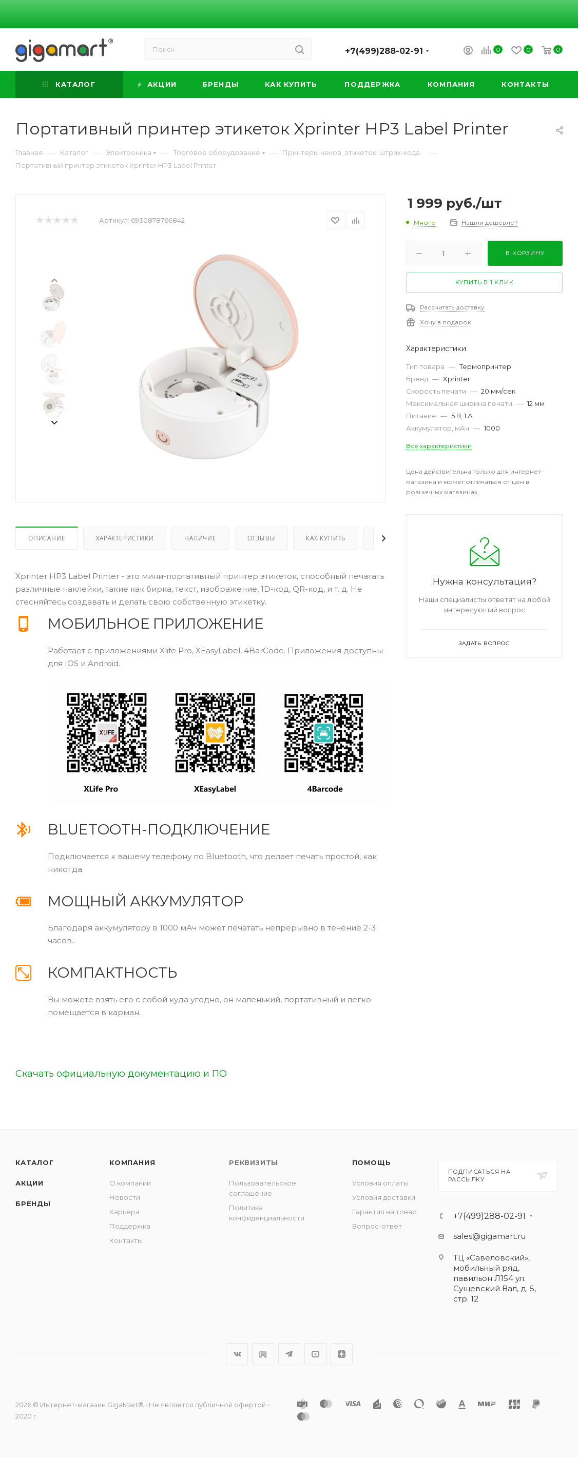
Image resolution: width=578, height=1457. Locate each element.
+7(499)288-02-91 (384, 51)
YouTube (315, 1354)
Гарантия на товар (384, 1212)
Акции (29, 1183)
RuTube (263, 1354)
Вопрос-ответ (377, 1226)
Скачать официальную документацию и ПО (121, 1073)
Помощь (371, 1162)
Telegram (289, 1354)
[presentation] (54, 279)
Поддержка (129, 1226)
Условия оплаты (380, 1183)
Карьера (124, 1212)
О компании (130, 1183)
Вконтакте (237, 1354)
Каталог (34, 1162)
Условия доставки (383, 1197)
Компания (132, 1162)
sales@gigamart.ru (489, 1236)
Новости (124, 1197)
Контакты (126, 1240)
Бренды (33, 1203)
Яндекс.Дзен (342, 1354)
